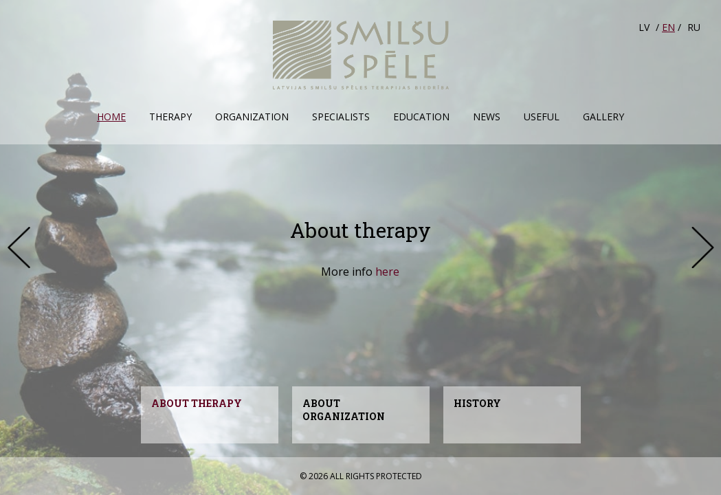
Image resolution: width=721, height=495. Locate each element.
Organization (252, 116)
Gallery (603, 116)
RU (693, 27)
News (486, 116)
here (387, 271)
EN (668, 27)
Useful (541, 116)
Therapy (170, 116)
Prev (18, 247)
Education (421, 116)
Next (702, 247)
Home (111, 116)
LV (644, 27)
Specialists (341, 116)
